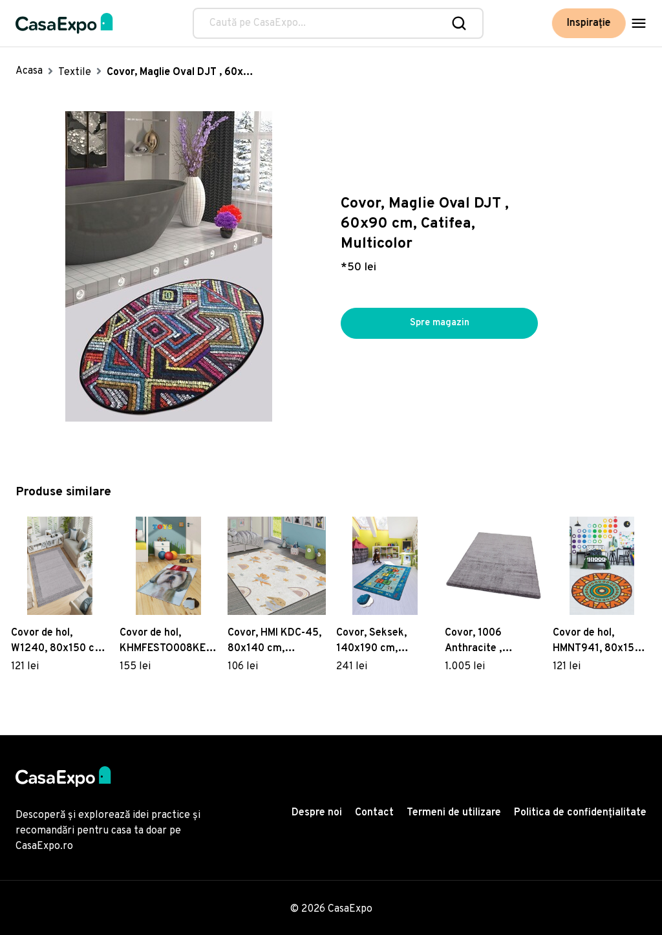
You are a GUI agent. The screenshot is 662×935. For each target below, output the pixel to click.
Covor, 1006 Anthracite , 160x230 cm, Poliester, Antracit (488, 641)
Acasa (29, 71)
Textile (74, 72)
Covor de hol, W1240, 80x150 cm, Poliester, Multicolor (58, 641)
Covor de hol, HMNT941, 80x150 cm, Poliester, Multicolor (597, 641)
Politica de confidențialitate (580, 812)
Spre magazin (439, 323)
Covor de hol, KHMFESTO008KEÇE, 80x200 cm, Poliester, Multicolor (169, 641)
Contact (374, 812)
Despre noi (317, 812)
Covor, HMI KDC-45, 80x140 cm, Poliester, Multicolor (275, 641)
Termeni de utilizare (454, 812)
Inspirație (589, 23)
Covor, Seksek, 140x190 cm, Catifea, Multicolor (380, 641)
